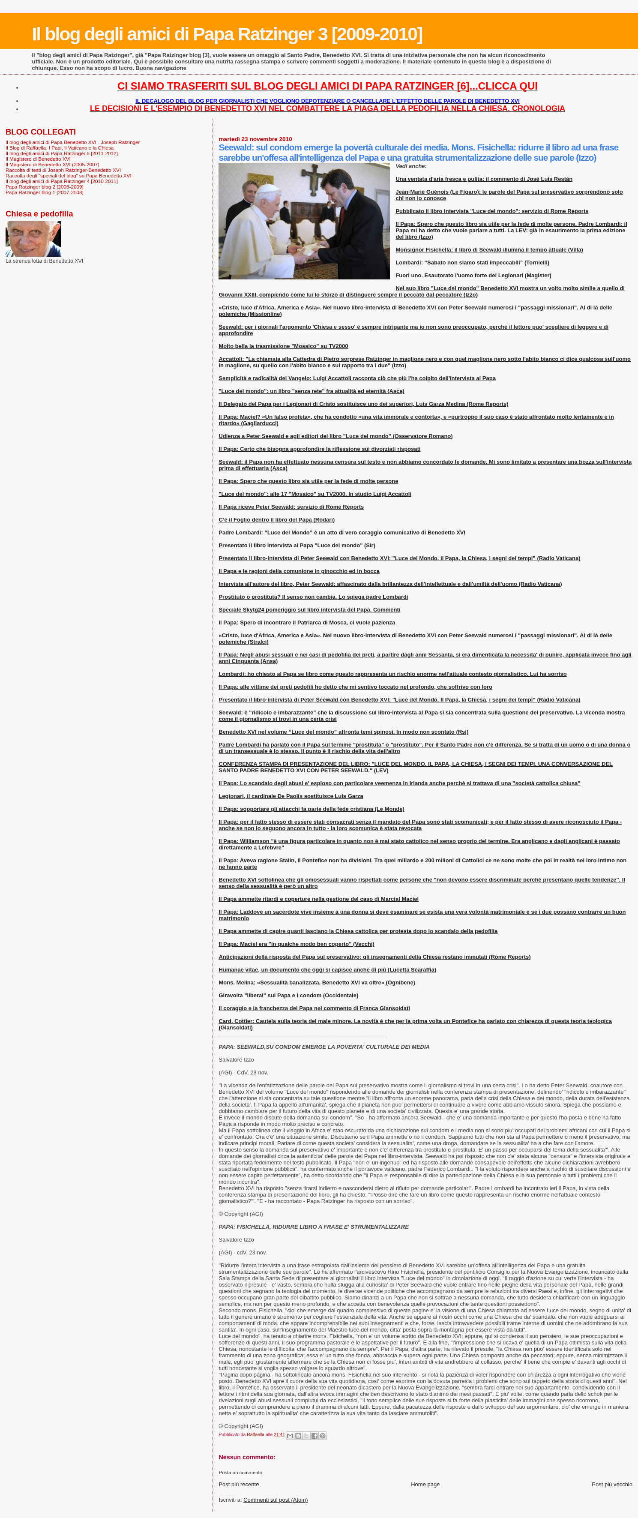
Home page (425, 1484)
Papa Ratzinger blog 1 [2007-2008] (45, 192)
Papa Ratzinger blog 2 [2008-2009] (45, 186)
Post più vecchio (612, 1484)
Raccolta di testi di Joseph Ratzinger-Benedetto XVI (63, 170)
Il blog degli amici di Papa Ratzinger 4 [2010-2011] (62, 181)
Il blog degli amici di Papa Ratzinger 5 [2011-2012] (62, 153)
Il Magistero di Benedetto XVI (38, 159)
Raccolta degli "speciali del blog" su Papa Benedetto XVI (69, 175)
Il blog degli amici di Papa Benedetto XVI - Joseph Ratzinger (73, 142)
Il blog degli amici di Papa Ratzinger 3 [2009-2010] (227, 34)
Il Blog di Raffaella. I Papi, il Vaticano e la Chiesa (60, 147)
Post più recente (239, 1484)
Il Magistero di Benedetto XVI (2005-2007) (52, 164)
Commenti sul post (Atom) (275, 1500)
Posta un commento (240, 1472)
